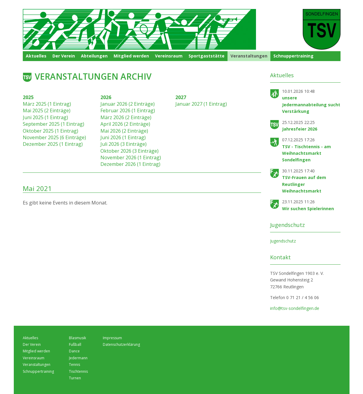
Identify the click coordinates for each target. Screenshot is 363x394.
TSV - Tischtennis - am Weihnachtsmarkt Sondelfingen (306, 153)
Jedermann (78, 357)
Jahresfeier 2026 (299, 129)
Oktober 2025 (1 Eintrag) (50, 131)
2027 (180, 97)
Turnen (75, 378)
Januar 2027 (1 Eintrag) (201, 104)
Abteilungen (94, 56)
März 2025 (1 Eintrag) (47, 104)
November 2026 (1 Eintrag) (130, 157)
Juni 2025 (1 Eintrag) (45, 117)
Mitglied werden (131, 56)
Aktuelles (36, 56)
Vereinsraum (169, 56)
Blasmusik (77, 337)
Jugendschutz (283, 241)
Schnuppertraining (293, 56)
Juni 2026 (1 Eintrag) (123, 137)
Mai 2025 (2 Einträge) (46, 110)
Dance (74, 351)
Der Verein (63, 56)
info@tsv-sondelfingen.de (294, 308)
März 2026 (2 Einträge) (125, 117)
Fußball (75, 344)
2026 (105, 97)
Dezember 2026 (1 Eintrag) (130, 164)
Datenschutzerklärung (121, 344)
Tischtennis (78, 371)
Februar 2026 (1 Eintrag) (127, 110)
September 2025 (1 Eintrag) (53, 124)
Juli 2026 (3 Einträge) (123, 144)
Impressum (112, 337)
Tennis (74, 364)
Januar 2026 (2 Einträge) (127, 104)
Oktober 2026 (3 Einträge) (129, 151)
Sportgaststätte (207, 56)
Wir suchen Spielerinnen (308, 208)
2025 (28, 97)
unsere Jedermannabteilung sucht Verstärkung (311, 104)
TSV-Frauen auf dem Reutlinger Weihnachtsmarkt (304, 184)
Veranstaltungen (249, 56)
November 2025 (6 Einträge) (54, 137)
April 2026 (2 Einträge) (125, 124)
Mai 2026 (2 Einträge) (124, 131)
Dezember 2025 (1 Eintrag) (53, 144)
